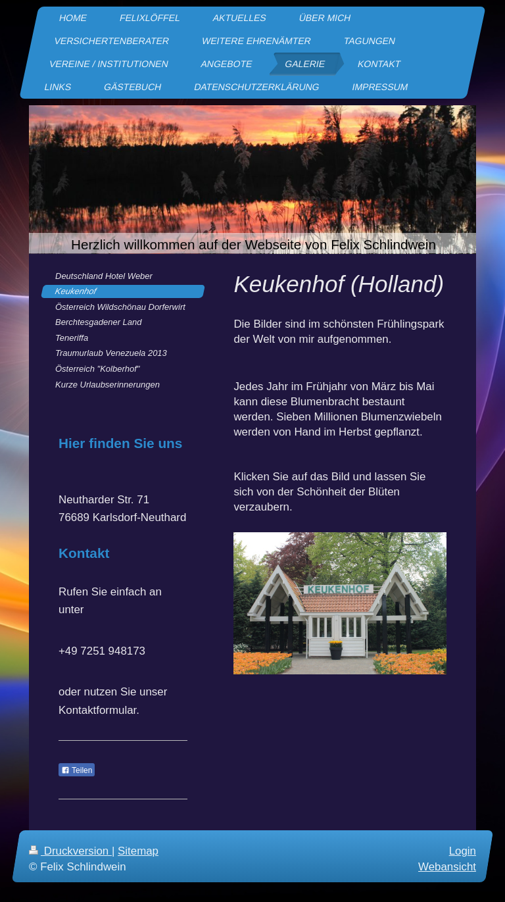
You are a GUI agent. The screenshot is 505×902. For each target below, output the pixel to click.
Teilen (76, 770)
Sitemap (138, 851)
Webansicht (447, 867)
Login (462, 851)
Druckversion (70, 851)
